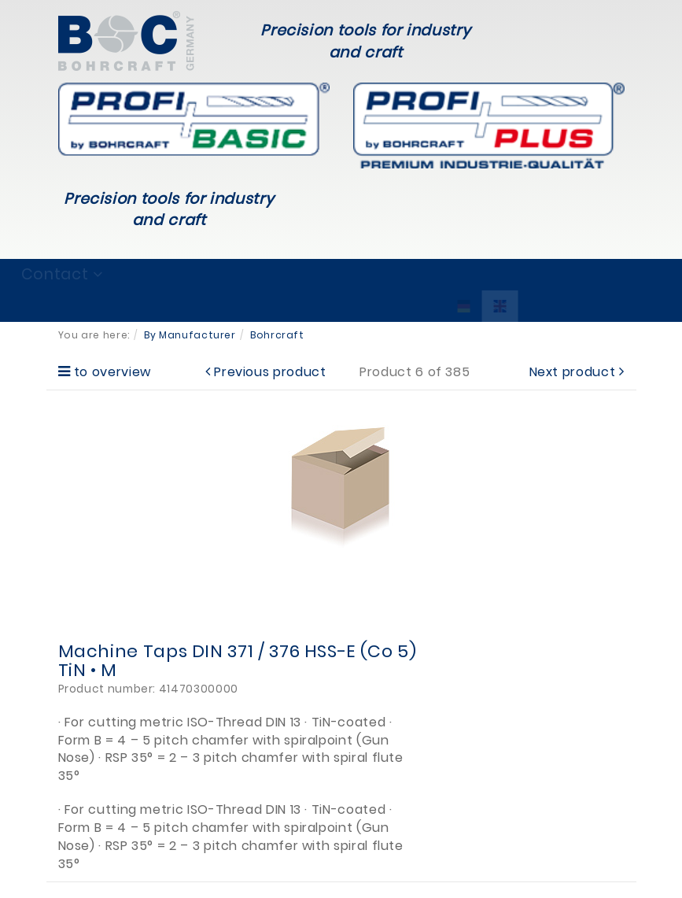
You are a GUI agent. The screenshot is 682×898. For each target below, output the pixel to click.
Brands (104, 274)
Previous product (270, 372)
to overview (112, 372)
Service (308, 274)
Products (206, 274)
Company (415, 274)
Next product (572, 372)
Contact (527, 274)
